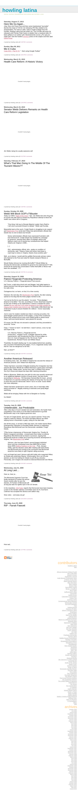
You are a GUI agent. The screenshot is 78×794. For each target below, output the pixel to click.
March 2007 (73, 739)
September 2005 (72, 714)
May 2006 (74, 725)
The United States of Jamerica (67, 681)
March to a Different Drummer (67, 619)
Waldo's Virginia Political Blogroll (67, 696)
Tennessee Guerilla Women (68, 669)
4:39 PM (23, 207)
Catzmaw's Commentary (69, 596)
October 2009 (73, 783)
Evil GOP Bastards (71, 604)
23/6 (75, 704)
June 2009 (74, 778)
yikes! (75, 702)
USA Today (19, 488)
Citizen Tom (73, 598)
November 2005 (72, 716)
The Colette (73, 672)
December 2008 (72, 770)
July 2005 (74, 711)
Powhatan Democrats (70, 635)
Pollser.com (73, 633)
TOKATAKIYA (72, 682)
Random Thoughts (71, 639)
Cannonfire (73, 593)
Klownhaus (73, 612)
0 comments (28, 156)
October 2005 (73, 715)
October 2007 (73, 750)
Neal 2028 (73, 624)
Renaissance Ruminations (69, 641)
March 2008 (73, 757)
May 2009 (74, 777)
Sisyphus (74, 656)
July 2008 (74, 763)
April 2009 (74, 776)
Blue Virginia (73, 584)
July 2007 (74, 745)
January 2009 (73, 771)
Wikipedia (16, 378)
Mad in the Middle (71, 615)
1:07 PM (23, 549)
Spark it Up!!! (73, 664)
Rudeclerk (74, 649)
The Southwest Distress (69, 679)
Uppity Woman (72, 689)
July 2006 (74, 728)
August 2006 (73, 729)
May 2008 (74, 760)
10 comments (29, 272)
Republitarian (73, 644)
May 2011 (74, 787)
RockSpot (74, 647)
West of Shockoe (71, 699)
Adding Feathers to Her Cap (25, 446)
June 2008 (74, 761)
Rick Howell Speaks (71, 646)
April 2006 (74, 724)
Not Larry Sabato (71, 627)
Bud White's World (71, 587)
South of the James (71, 662)
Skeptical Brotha (72, 658)
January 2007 (73, 737)
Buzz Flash (73, 590)
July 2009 (74, 780)
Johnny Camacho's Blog (69, 610)
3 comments (28, 42)
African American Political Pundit (67, 572)
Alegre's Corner (72, 575)
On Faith (74, 632)
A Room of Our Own (70, 579)
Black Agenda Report (70, 581)
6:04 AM (23, 463)
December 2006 (72, 735)
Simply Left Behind (71, 655)
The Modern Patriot (71, 676)
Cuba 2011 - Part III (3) (12, 51)
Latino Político (72, 613)
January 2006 (73, 719)
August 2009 (73, 781)
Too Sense (73, 684)
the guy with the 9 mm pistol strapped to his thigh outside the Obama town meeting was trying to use (27, 306)
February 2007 (73, 738)
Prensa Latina (72, 636)
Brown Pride (73, 586)
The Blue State (72, 670)
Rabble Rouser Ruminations (68, 638)
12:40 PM (23, 102)
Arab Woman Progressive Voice (67, 578)
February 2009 (73, 773)
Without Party (72, 698)
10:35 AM (23, 498)
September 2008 (72, 765)
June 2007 (74, 744)
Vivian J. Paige (72, 692)
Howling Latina (72, 565)
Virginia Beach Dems (70, 690)
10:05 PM (23, 55)
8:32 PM (23, 156)
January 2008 (73, 754)
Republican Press (71, 642)
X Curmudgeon (72, 701)
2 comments (29, 55)
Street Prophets (72, 666)
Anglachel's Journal (71, 576)
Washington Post (12, 231)
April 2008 (74, 758)
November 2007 (72, 751)
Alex (75, 567)
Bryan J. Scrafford (71, 589)
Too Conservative (71, 686)
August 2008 (73, 764)
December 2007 (72, 752)
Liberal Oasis (73, 616)
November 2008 (72, 768)
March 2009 (73, 774)
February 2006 (73, 721)
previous (26, 36)
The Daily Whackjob (71, 675)
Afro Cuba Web (72, 573)
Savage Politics (72, 653)
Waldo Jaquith (72, 695)
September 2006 (72, 731)
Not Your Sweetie (71, 629)
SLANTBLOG (72, 661)
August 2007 (73, 747)
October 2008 (73, 767)
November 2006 (72, 734)
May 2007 (74, 742)
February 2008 (73, 755)
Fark (75, 606)
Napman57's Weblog (70, 622)
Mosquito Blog (72, 621)
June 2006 (74, 726)
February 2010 (73, 784)
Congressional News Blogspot (67, 601)
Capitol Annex (72, 595)
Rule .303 (74, 650)
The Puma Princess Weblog (68, 678)
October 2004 (73, 709)
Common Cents (72, 599)
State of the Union (22, 216)
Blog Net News (72, 583)
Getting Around (72, 607)
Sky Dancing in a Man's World (67, 659)
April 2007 (74, 741)
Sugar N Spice (72, 667)
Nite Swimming (72, 626)
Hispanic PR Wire (71, 609)
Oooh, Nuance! (72, 630)
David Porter (8, 38)
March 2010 (73, 786)
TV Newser (73, 687)
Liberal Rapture (72, 618)
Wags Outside (72, 693)
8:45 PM (23, 353)
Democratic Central (71, 603)
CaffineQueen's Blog (70, 592)
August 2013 (73, 788)
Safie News (73, 652)
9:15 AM (23, 401)
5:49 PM (23, 42)
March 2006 (73, 722)
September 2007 (72, 748)
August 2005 (73, 712)
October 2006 (73, 732)
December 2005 (72, 718)
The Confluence (72, 673)
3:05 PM (23, 272)
